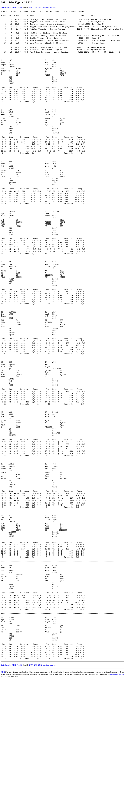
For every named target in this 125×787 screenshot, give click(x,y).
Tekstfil (19, 7)
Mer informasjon (49, 7)
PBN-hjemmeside (117, 782)
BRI (35, 7)
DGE (40, 7)
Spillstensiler (6, 7)
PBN (14, 7)
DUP (31, 7)
